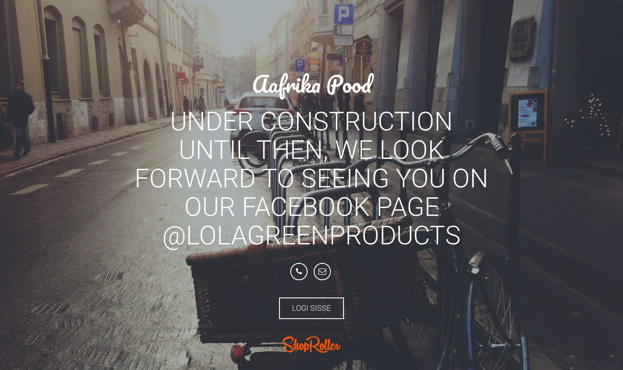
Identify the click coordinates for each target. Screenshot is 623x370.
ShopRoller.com (311, 344)
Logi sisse (311, 308)
